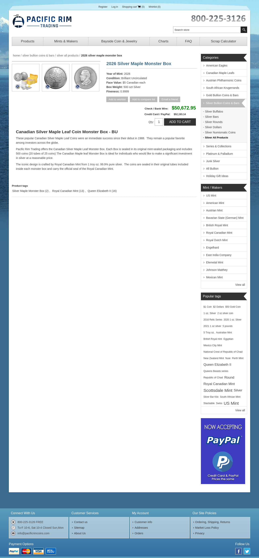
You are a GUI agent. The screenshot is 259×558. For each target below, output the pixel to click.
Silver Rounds (214, 122)
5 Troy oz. (209, 332)
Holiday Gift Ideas (217, 176)
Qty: (151, 122)
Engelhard (212, 247)
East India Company (218, 255)
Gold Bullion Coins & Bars (222, 95)
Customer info (143, 522)
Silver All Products (216, 137)
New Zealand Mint (214, 358)
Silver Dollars (213, 127)
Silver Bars (212, 116)
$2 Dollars (218, 306)
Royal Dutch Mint (217, 240)
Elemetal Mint (214, 262)
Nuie (228, 358)
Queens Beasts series (216, 371)
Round (229, 377)
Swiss (219, 403)
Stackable (209, 403)
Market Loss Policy (207, 527)
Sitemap (79, 527)
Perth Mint (237, 358)
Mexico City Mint (213, 345)
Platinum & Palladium (219, 153)
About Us (80, 533)
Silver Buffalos (214, 111)
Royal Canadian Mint (65, 190)
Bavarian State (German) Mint (225, 217)
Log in (114, 6)
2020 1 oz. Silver (233, 319)
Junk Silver (213, 161)
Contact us (80, 522)
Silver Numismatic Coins (220, 132)
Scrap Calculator (223, 41)
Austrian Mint (214, 210)
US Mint (211, 195)
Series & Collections (218, 146)
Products (27, 41)
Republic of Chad (213, 377)
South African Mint (230, 396)
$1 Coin (208, 306)
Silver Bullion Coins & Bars (222, 103)
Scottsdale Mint (218, 390)
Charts (163, 41)
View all (240, 284)
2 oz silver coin (225, 313)
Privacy (200, 533)
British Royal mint (213, 339)
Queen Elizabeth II (99, 190)
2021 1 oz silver (212, 326)
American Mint (215, 203)
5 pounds (227, 326)
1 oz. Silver (210, 313)
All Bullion (212, 168)
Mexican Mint (214, 277)
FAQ (188, 41)
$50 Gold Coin (233, 306)
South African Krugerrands (222, 87)
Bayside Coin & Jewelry (119, 41)
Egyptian (228, 339)
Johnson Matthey (217, 269)
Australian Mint (224, 332)
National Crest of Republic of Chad (223, 351)
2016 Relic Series (213, 319)
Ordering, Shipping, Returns (212, 522)
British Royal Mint (217, 225)
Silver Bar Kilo (211, 396)
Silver (238, 390)
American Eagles (216, 65)
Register (103, 6)
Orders (139, 533)
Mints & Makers (66, 41)
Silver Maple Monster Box (28, 190)
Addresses (141, 527)
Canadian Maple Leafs (220, 73)
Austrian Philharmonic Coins (224, 80)
